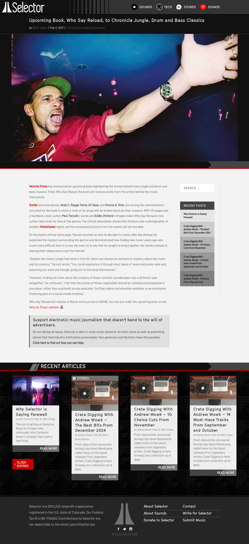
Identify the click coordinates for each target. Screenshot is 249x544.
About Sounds (155, 513)
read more (48, 448)
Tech (168, 7)
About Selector (156, 506)
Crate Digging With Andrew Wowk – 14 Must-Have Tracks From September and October (212, 420)
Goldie (33, 205)
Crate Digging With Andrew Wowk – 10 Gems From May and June (196, 278)
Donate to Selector (159, 520)
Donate (214, 7)
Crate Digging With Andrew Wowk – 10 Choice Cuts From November (197, 244)
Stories (190, 7)
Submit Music (194, 520)
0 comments (96, 27)
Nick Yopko (40, 27)
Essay (52, 419)
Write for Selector (197, 513)
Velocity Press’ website (44, 307)
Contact (189, 506)
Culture (70, 27)
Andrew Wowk (85, 435)
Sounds (145, 7)
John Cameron (26, 419)
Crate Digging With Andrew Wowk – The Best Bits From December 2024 (197, 229)
